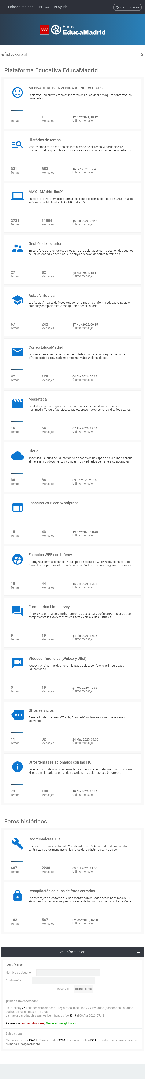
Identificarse (14, 964)
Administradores (33, 1023)
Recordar (64, 988)
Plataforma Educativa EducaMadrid (51, 70)
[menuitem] (44, 7)
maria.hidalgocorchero (24, 1044)
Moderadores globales (61, 1023)
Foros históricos (25, 821)
